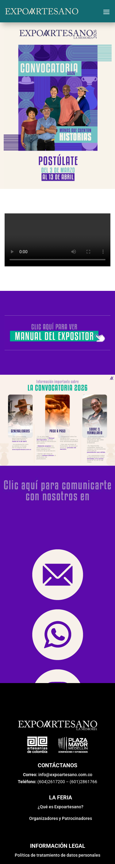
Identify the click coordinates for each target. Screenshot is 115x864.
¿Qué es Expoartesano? (60, 806)
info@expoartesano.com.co (65, 774)
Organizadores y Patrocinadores (60, 818)
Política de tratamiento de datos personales (57, 855)
